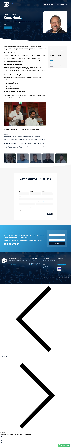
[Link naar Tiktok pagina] (5, 244)
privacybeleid (13, 147)
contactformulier (24, 129)
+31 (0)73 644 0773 (12, 129)
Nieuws (57, 4)
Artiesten (6, 14)
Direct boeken (32, 129)
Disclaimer (45, 277)
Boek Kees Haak (8, 27)
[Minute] (2, 440)
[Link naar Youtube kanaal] (13, 244)
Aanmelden (57, 243)
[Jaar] (6, 359)
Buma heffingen (7, 146)
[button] (66, 4)
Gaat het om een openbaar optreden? (26, 207)
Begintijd (31, 191)
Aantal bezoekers (39, 201)
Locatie (20, 196)
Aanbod (52, 4)
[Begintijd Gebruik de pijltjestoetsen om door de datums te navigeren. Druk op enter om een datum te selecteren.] (35, 193)
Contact (62, 4)
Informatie (16, 27)
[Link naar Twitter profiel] (15, 244)
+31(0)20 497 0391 (48, 261)
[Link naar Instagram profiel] (7, 244)
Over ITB (46, 4)
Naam (49, 232)
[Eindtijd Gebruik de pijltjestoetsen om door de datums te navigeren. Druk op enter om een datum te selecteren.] (47, 193)
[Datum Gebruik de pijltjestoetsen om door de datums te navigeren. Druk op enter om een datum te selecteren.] (24, 193)
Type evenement (22, 201)
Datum (20, 191)
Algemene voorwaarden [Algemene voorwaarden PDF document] (53, 277)
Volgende (50, 213)
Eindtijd (43, 191)
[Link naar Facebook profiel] (10, 244)
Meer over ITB (11, 264)
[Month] (3, 356)
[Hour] (2, 436)
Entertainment (12, 14)
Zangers (51, 60)
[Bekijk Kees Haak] (10, 158)
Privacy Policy (60, 277)
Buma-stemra (66, 277)
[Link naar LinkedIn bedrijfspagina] (18, 244)
